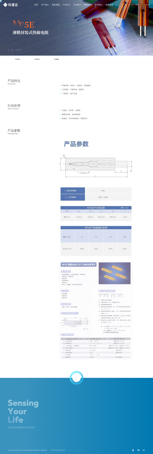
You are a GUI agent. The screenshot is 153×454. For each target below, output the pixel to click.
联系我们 (98, 5)
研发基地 (56, 5)
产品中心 (66, 5)
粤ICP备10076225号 (58, 450)
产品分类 (19, 50)
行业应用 (36, 59)
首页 (36, 5)
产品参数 (56, 59)
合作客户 (77, 5)
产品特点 (17, 59)
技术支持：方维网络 (75, 450)
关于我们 (45, 5)
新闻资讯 (88, 5)
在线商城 (109, 5)
